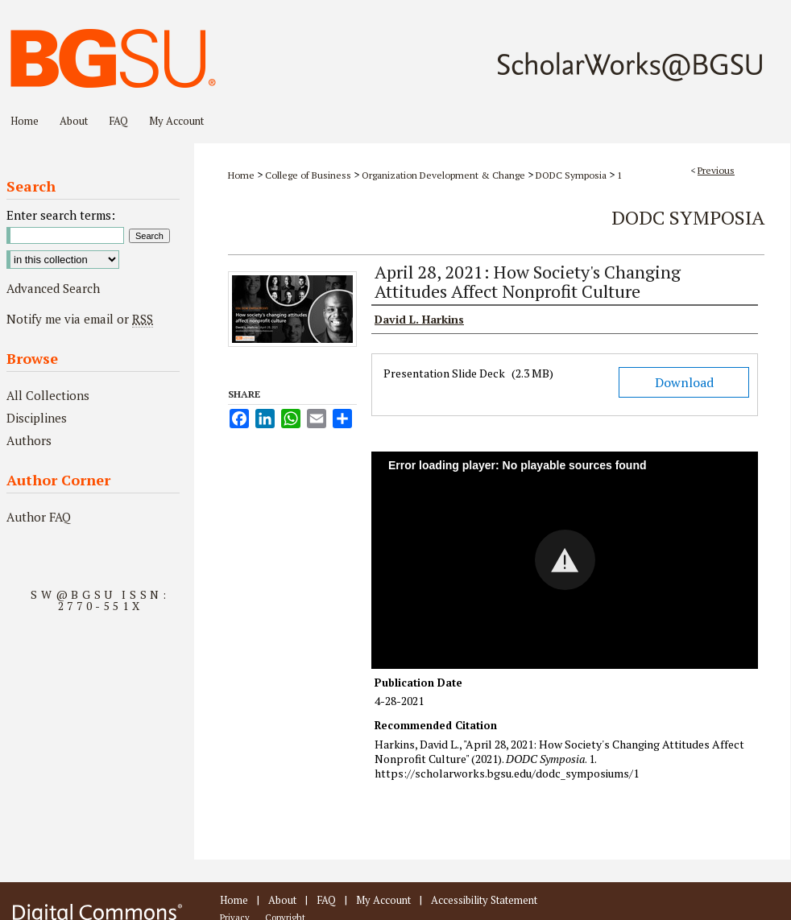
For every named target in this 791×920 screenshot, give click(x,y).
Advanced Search (53, 288)
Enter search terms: (60, 215)
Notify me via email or (79, 319)
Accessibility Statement (484, 900)
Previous (716, 170)
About (282, 900)
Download (684, 382)
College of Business (308, 175)
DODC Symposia (571, 175)
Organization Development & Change (443, 175)
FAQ (326, 900)
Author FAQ (38, 517)
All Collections (47, 395)
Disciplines (36, 418)
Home (241, 175)
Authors (29, 440)
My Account (383, 900)
